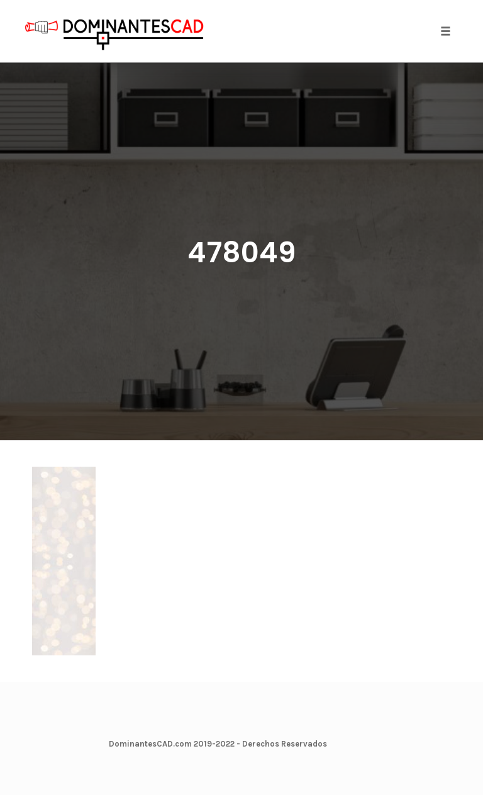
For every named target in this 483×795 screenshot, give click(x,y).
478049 (241, 252)
